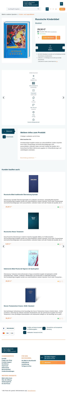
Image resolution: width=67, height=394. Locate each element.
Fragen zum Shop (7, 360)
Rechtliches (5, 364)
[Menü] (61, 4)
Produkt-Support (6, 362)
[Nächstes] (63, 47)
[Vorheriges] (36, 47)
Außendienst (25, 362)
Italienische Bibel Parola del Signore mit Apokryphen (21, 269)
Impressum (5, 365)
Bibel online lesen (7, 378)
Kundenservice (8, 356)
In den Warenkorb (49, 37)
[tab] (8, 131)
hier (57, 61)
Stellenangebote (6, 381)
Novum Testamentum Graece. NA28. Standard (19, 306)
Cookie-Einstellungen (8, 371)
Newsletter (45, 362)
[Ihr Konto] (53, 9)
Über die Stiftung (7, 380)
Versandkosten (53, 31)
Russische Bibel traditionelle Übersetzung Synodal (21, 194)
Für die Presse (6, 383)
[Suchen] (38, 9)
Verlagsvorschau (26, 366)
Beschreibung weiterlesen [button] (28, 158)
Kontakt (4, 358)
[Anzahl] (39, 37)
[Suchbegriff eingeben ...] (21, 9)
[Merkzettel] (50, 9)
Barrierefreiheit (6, 369)
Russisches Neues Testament (13, 231)
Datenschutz (5, 367)
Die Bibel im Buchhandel (29, 360)
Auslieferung (25, 364)
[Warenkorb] (60, 9)
